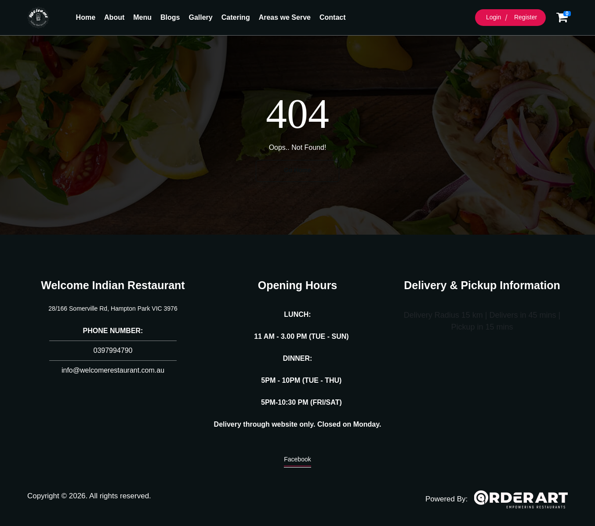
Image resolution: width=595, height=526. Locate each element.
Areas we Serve (285, 17)
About (114, 17)
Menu (142, 17)
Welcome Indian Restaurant (113, 285)
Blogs (170, 17)
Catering (235, 17)
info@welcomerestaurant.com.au (113, 370)
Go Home (297, 170)
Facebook (297, 461)
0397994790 (113, 350)
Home (85, 17)
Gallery (200, 17)
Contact (332, 17)
